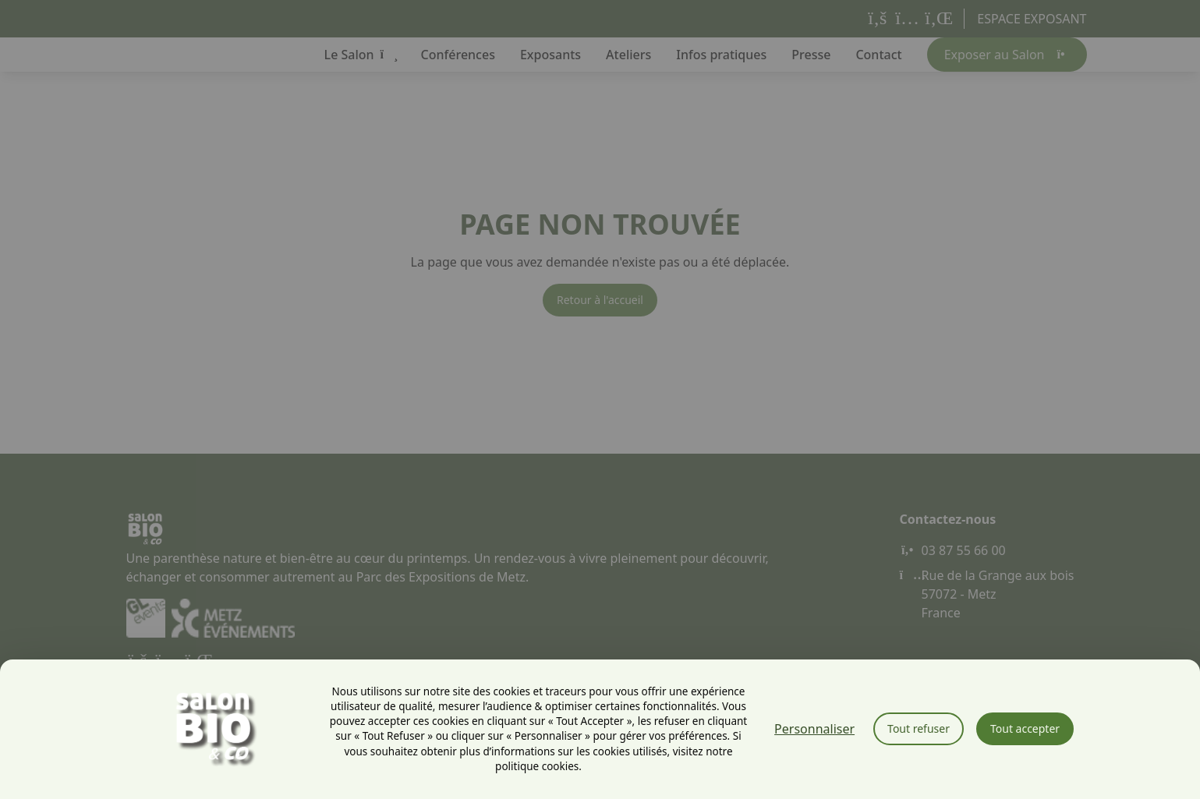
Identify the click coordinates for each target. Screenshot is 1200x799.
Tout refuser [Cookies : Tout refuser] (918, 728)
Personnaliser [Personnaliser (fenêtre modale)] (814, 728)
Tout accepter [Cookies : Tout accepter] (1025, 728)
